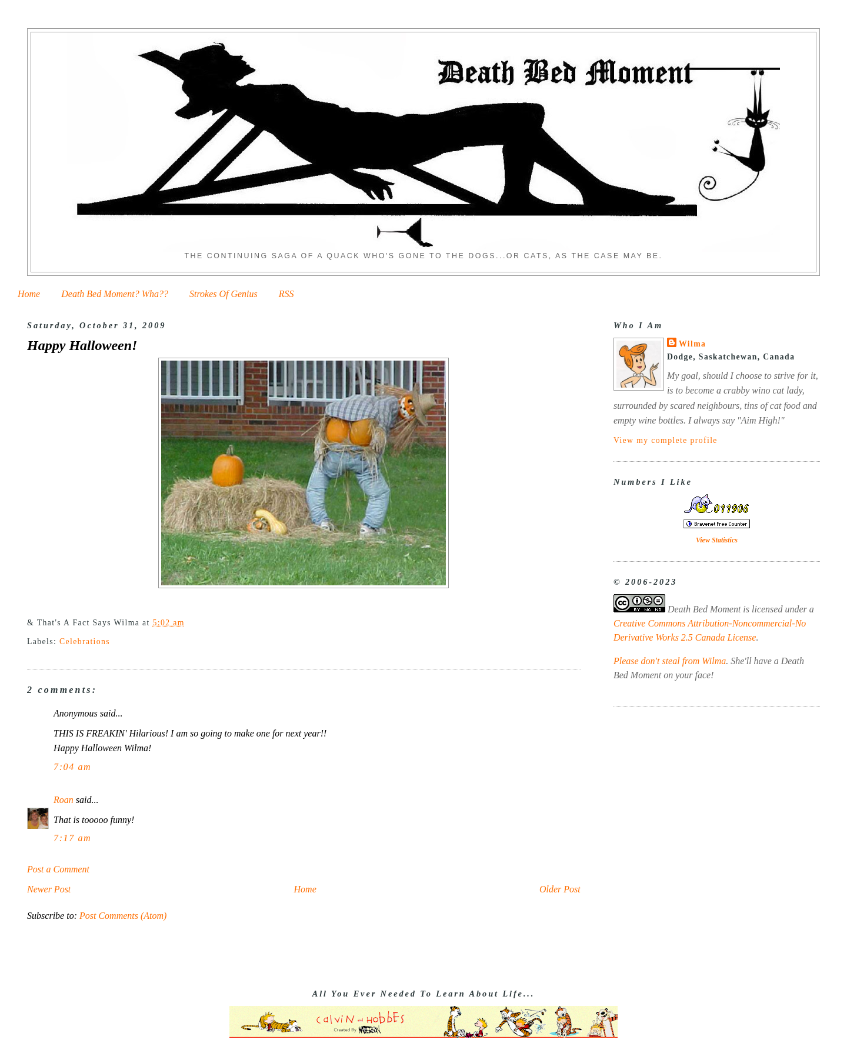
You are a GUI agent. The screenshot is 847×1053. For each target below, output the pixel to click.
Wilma (692, 343)
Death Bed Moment (704, 609)
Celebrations (84, 641)
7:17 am (72, 838)
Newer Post (49, 889)
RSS (286, 294)
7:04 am (72, 767)
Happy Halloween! (82, 345)
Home (29, 294)
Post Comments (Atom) (122, 916)
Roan (64, 800)
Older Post (560, 889)
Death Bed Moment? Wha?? (114, 294)
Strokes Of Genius (223, 294)
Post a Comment (58, 869)
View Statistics (717, 540)
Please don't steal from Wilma (669, 661)
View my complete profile (665, 440)
